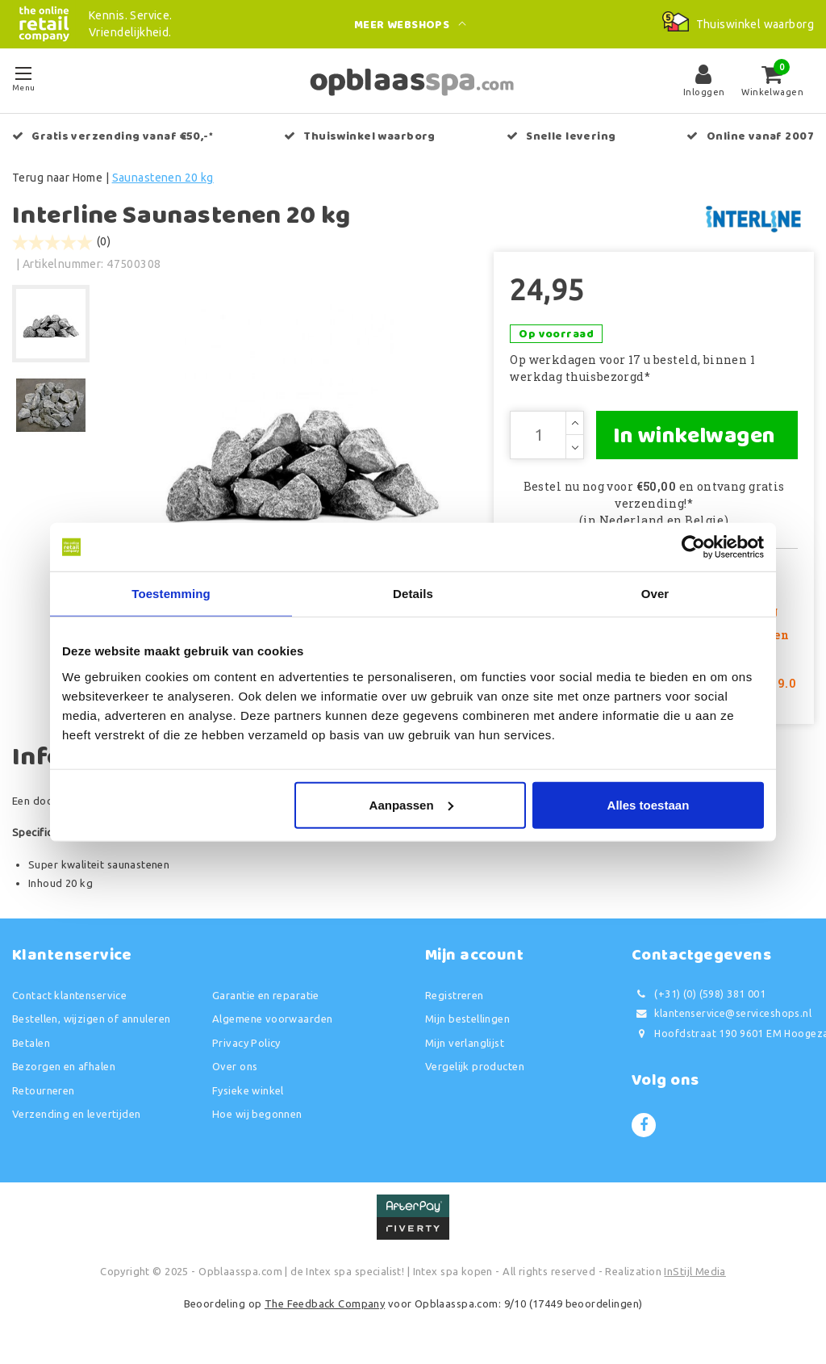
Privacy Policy (246, 1042)
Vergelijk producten (474, 1066)
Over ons (234, 1066)
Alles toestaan (648, 804)
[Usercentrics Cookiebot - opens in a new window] (693, 547)
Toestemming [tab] (171, 593)
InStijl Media (694, 1271)
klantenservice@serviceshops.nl (721, 1013)
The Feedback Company (325, 1303)
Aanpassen (411, 804)
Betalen (31, 1042)
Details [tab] (413, 593)
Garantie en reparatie (265, 995)
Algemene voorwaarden (272, 1018)
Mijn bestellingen (467, 1018)
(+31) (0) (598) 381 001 (699, 994)
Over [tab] (655, 593)
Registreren (454, 995)
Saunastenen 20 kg (163, 177)
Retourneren (43, 1090)
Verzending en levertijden (76, 1113)
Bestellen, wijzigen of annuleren (91, 1018)
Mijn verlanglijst (464, 1042)
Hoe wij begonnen (257, 1113)
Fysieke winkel (248, 1090)
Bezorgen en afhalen (63, 1066)
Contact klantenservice (69, 995)
